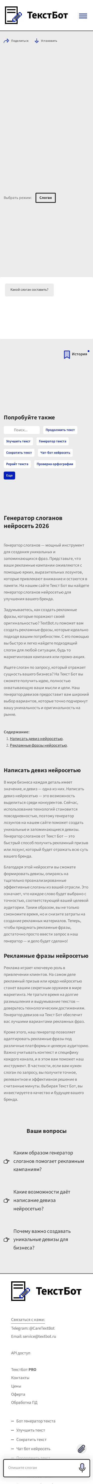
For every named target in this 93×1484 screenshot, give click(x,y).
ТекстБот (23, 1370)
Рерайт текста (17, 464)
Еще (9, 475)
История (79, 354)
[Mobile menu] (83, 16)
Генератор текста (52, 441)
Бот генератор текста (36, 1421)
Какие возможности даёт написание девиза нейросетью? (41, 1200)
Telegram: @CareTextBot (33, 1328)
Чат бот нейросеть (33, 1449)
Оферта (18, 1394)
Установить (49, 41)
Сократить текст (19, 452)
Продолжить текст (60, 430)
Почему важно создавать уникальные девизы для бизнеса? (42, 1239)
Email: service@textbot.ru (33, 1337)
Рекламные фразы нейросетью (38, 745)
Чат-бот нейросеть (55, 452)
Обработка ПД (24, 1403)
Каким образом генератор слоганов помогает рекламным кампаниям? (48, 1161)
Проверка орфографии (55, 464)
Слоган (45, 197)
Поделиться (20, 41)
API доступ (20, 1353)
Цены (16, 1386)
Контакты (20, 1378)
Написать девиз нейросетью (36, 739)
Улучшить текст (18, 441)
